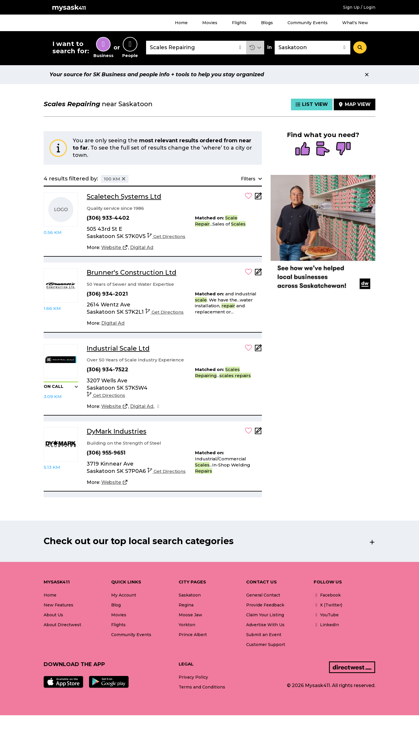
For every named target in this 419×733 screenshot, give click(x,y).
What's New (355, 22)
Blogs (267, 22)
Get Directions (166, 236)
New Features (58, 605)
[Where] (312, 47)
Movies (209, 22)
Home (181, 22)
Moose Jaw (190, 614)
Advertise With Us (265, 624)
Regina (186, 605)
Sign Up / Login (359, 7)
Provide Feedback (265, 605)
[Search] (360, 47)
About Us (53, 614)
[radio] (302, 149)
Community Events (307, 22)
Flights (239, 22)
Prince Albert (193, 634)
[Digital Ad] (141, 247)
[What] (196, 47)
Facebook (327, 595)
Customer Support (265, 644)
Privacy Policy (193, 677)
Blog (116, 605)
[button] (255, 47)
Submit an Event (263, 634)
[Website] (114, 247)
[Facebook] (158, 406)
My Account (123, 595)
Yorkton (187, 624)
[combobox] (196, 47)
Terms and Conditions (202, 687)
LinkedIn (326, 624)
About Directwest (62, 624)
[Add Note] (258, 197)
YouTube (326, 614)
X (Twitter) (328, 605)
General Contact (263, 595)
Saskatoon (190, 595)
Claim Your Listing (265, 614)
